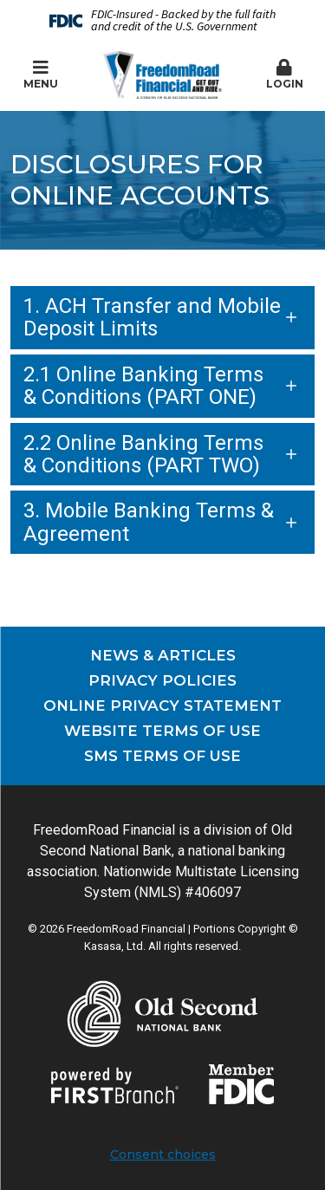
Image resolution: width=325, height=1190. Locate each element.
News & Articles (163, 655)
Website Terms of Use (162, 730)
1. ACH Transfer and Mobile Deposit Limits (152, 317)
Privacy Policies (162, 680)
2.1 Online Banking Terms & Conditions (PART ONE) (143, 385)
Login (284, 74)
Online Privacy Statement (162, 705)
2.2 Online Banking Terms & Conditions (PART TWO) (143, 454)
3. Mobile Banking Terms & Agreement (148, 521)
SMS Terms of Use (162, 755)
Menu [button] (40, 74)
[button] (284, 75)
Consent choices (163, 1154)
